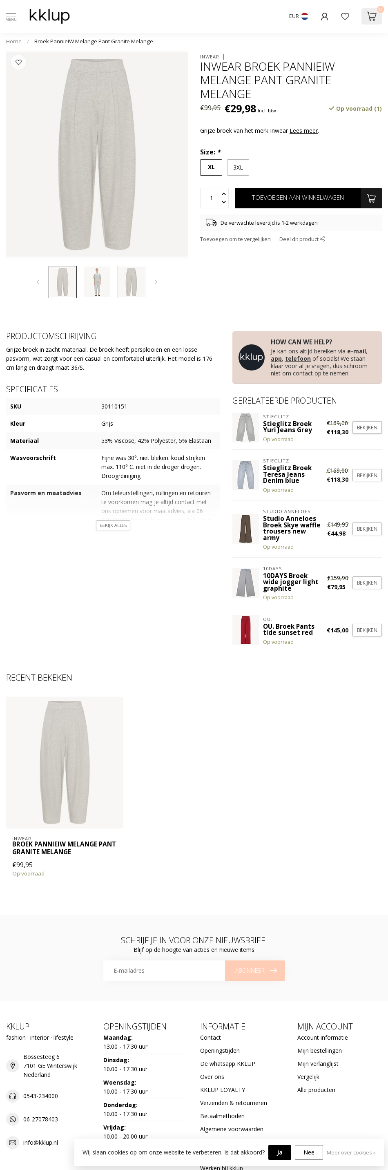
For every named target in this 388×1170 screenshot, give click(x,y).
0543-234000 (40, 1096)
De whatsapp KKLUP (227, 1063)
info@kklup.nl (40, 1142)
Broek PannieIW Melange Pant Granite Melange (93, 41)
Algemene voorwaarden (231, 1129)
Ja (280, 1152)
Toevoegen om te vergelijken (235, 239)
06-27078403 (40, 1119)
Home (14, 41)
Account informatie (322, 1037)
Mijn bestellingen (319, 1050)
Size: (210, 152)
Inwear (209, 56)
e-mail (356, 351)
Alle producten (316, 1090)
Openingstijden (220, 1050)
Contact (210, 1037)
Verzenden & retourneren (233, 1103)
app (276, 358)
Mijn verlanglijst (318, 1063)
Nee (308, 1152)
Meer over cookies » (351, 1152)
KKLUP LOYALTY (222, 1090)
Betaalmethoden (222, 1116)
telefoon (298, 358)
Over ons (212, 1077)
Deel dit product (302, 239)
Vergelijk (308, 1077)
